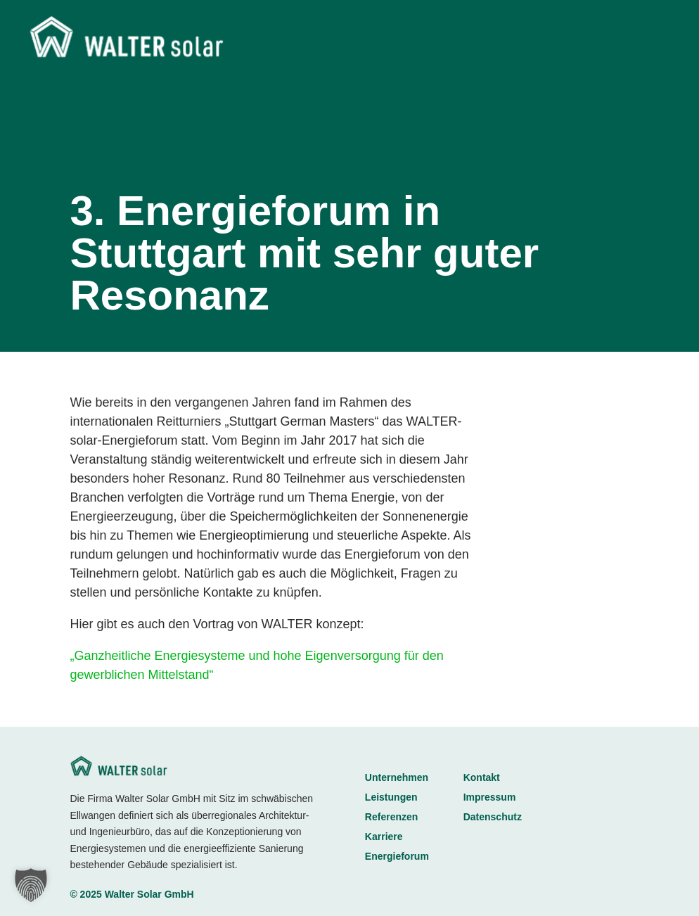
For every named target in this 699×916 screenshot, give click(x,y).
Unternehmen (396, 777)
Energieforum (397, 856)
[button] (31, 885)
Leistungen (391, 797)
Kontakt (481, 777)
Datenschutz (492, 816)
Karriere (384, 836)
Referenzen (391, 816)
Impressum (489, 797)
